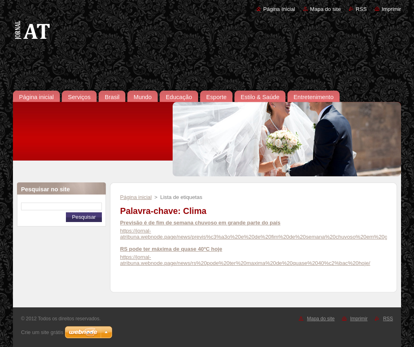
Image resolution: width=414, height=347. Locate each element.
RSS (361, 9)
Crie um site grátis (42, 332)
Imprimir (391, 9)
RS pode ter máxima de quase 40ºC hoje (171, 249)
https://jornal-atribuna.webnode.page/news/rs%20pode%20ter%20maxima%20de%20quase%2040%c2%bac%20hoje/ (245, 260)
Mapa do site (325, 9)
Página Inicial (279, 9)
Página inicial (136, 197)
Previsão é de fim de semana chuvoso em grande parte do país (200, 223)
